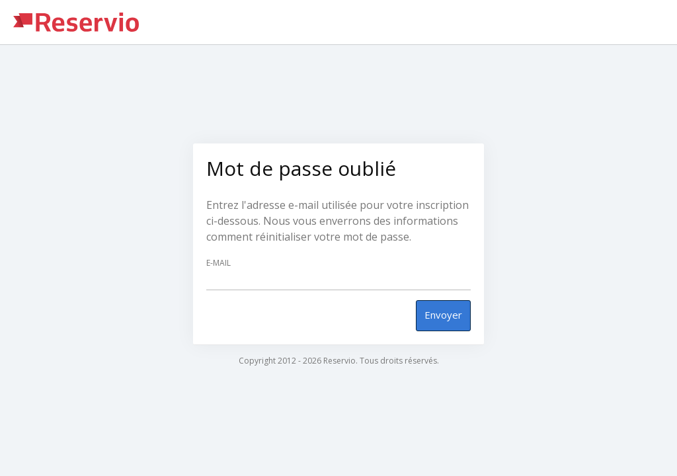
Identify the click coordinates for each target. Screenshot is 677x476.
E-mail (218, 263)
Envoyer (443, 314)
